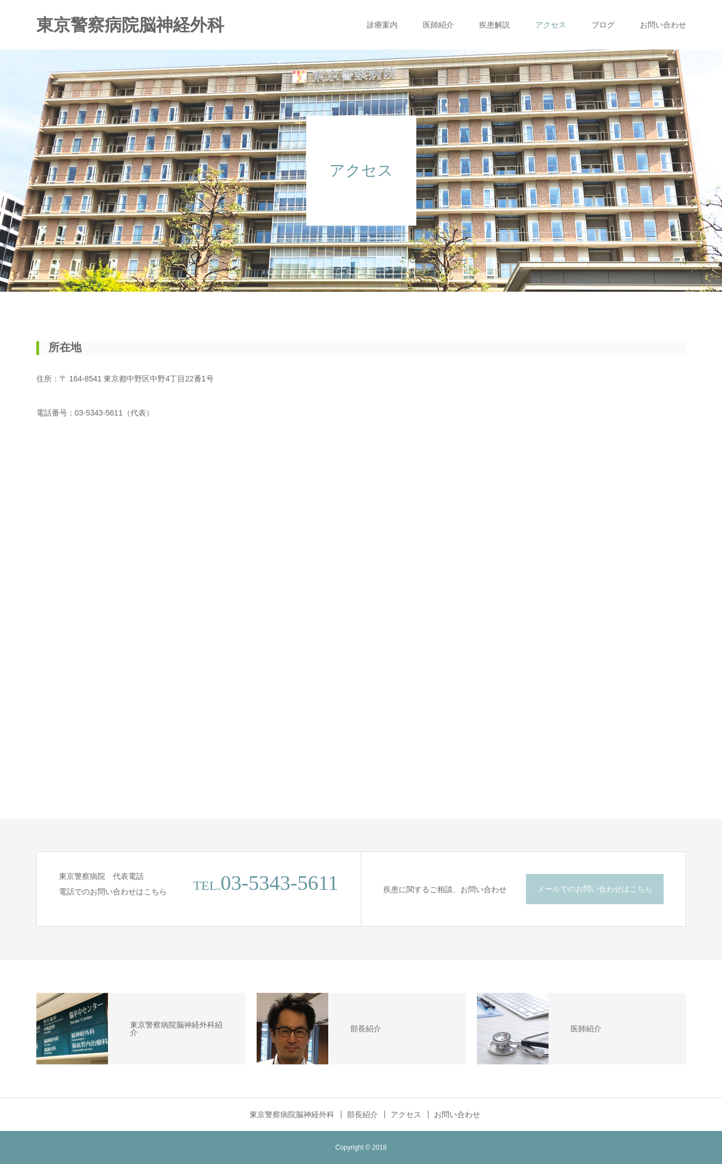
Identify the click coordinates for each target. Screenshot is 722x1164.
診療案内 (382, 24)
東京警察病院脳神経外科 (130, 25)
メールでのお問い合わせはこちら (595, 888)
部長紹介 (362, 1114)
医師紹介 (438, 24)
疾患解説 (494, 24)
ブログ (603, 24)
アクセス (550, 24)
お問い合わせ (663, 24)
